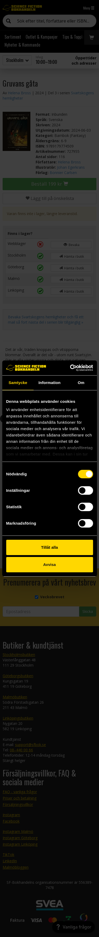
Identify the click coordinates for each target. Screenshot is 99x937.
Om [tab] (81, 382)
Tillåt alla (49, 547)
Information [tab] (50, 382)
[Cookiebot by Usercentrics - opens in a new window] (70, 367)
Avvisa (49, 564)
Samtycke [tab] (17, 382)
